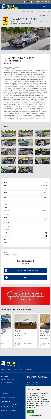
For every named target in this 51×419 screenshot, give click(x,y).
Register (46, 2)
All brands (33, 11)
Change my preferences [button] (35, 415)
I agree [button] (30, 411)
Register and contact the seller (21, 270)
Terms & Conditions (6, 369)
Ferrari (39, 11)
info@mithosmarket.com (7, 379)
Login (37, 2)
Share (16, 277)
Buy (28, 11)
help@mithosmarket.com (8, 397)
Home (23, 11)
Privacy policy (18, 369)
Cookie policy (28, 369)
